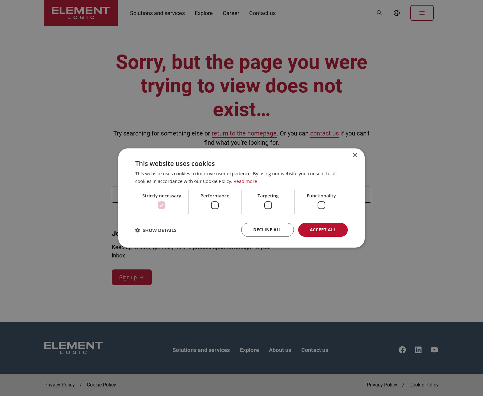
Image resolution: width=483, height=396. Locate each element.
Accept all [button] (323, 229)
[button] (156, 230)
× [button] (354, 155)
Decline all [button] (267, 229)
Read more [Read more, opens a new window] (245, 181)
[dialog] (241, 198)
